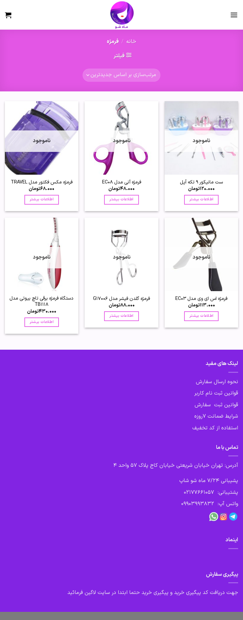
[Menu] (234, 15)
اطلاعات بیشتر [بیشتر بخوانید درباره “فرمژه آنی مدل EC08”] (121, 199)
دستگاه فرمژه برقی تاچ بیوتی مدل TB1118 (41, 301)
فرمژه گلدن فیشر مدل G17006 (121, 299)
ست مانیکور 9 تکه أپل (201, 182)
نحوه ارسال (225, 382)
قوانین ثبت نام (222, 393)
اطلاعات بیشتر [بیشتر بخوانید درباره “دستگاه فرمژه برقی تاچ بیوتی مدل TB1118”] (42, 322)
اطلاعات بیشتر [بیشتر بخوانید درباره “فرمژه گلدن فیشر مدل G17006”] (121, 316)
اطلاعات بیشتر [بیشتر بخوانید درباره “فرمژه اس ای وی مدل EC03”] (201, 316)
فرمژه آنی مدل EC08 (121, 182)
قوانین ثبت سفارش (216, 405)
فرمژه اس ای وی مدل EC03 (201, 299)
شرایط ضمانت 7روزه (216, 416)
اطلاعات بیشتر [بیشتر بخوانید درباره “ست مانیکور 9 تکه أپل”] (201, 199)
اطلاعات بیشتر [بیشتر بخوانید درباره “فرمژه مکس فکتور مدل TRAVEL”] (42, 199)
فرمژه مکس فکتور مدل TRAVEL (42, 182)
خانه (131, 42)
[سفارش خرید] (121, 75)
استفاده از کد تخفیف (215, 428)
